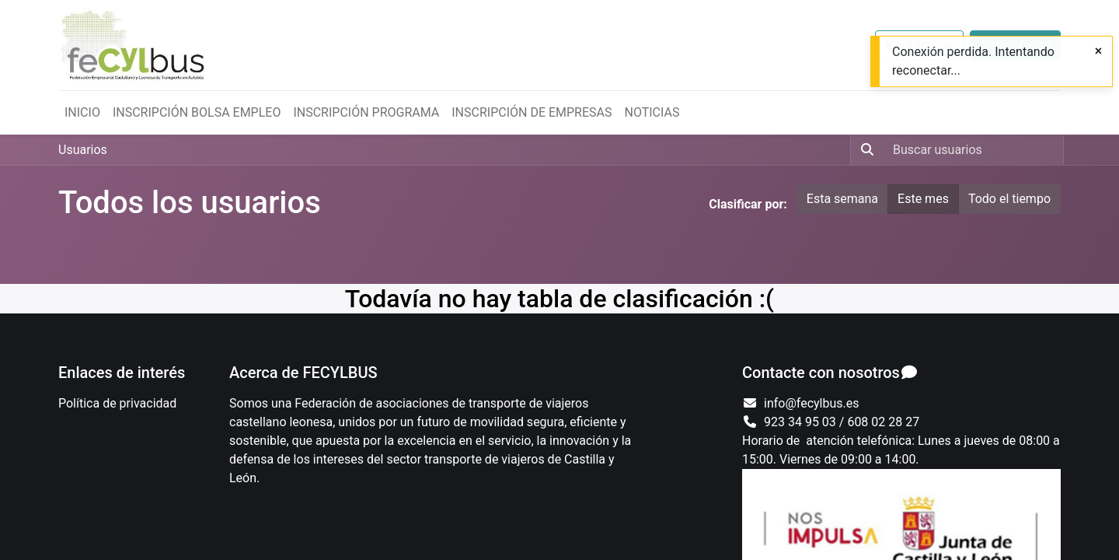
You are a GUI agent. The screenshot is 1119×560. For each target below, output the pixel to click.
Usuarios (82, 149)
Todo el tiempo (1009, 198)
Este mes (923, 198)
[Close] (1098, 51)
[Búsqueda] (864, 150)
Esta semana (842, 198)
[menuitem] (82, 112)
